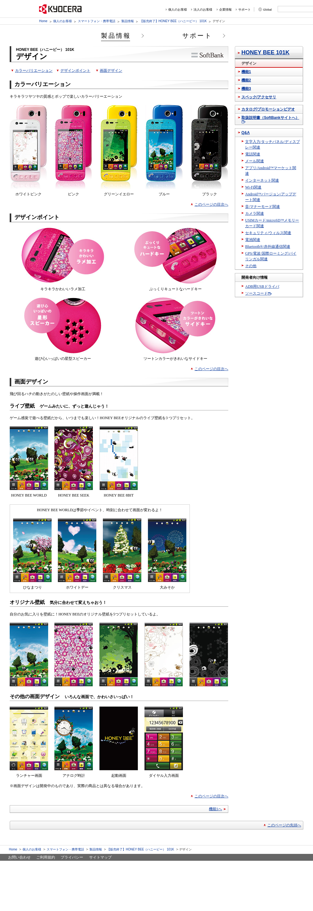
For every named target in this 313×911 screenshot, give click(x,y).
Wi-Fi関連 (253, 187)
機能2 (246, 80)
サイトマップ (100, 857)
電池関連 (252, 240)
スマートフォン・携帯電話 (96, 21)
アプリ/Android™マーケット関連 (270, 171)
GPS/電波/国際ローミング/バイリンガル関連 (270, 256)
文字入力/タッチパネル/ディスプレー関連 (272, 144)
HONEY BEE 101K (265, 52)
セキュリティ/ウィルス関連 (268, 233)
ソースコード (256, 293)
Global (267, 9)
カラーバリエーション (34, 70)
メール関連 (254, 161)
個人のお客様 (177, 9)
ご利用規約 (45, 857)
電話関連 (252, 154)
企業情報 (225, 9)
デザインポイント (75, 70)
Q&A (245, 132)
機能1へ (215, 809)
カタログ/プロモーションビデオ (268, 109)
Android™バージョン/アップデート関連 (270, 197)
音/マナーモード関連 (262, 206)
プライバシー (72, 857)
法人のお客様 (203, 9)
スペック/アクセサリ (258, 97)
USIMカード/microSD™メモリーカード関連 (272, 223)
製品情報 (127, 21)
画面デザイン (111, 70)
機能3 (246, 88)
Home (43, 21)
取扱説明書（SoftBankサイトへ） (270, 117)
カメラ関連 (254, 213)
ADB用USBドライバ (262, 286)
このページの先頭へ (284, 825)
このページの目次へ (211, 204)
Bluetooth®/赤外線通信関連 (267, 246)
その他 (250, 266)
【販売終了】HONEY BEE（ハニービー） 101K (173, 21)
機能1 (246, 72)
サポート (244, 9)
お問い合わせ (19, 857)
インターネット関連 (262, 180)
